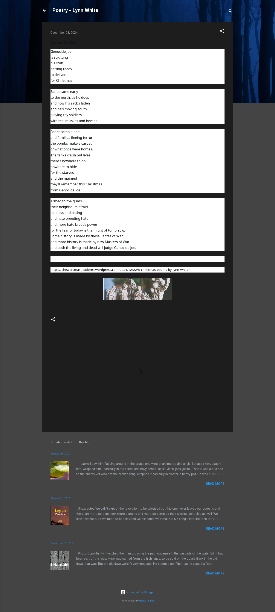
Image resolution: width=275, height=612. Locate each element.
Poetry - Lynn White (75, 10)
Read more (215, 484)
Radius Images (146, 600)
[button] (222, 31)
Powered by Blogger (138, 592)
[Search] (230, 11)
